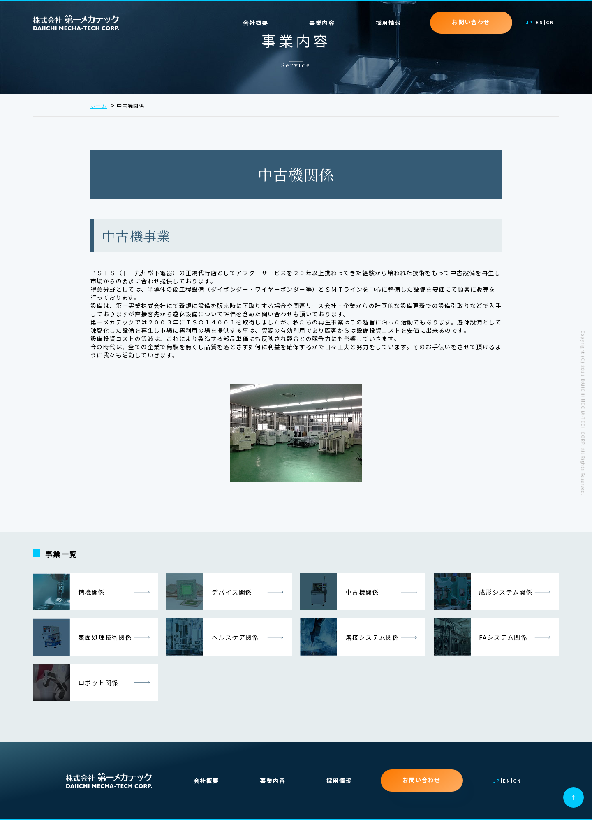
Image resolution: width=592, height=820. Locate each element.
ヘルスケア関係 (212, 637)
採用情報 (388, 23)
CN (550, 23)
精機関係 (69, 591)
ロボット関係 (75, 682)
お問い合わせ (471, 22)
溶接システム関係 (349, 637)
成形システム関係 (483, 591)
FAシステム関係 (480, 637)
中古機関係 (339, 591)
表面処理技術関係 (82, 637)
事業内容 (272, 780)
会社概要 (255, 23)
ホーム (98, 105)
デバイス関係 (209, 591)
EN (539, 23)
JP (529, 23)
